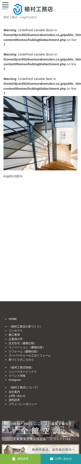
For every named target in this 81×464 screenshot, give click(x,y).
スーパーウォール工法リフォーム (30, 355)
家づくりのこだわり (21, 359)
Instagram (15, 379)
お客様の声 (16, 339)
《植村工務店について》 (24, 387)
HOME (13, 319)
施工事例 (14, 334)
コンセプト (16, 330)
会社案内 (14, 391)
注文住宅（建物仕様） (23, 343)
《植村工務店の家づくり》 (25, 326)
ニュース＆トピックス (23, 371)
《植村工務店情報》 (21, 367)
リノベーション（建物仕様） (27, 347)
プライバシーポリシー (23, 404)
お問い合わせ (17, 395)
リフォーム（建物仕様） (24, 351)
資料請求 (14, 400)
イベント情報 (17, 375)
